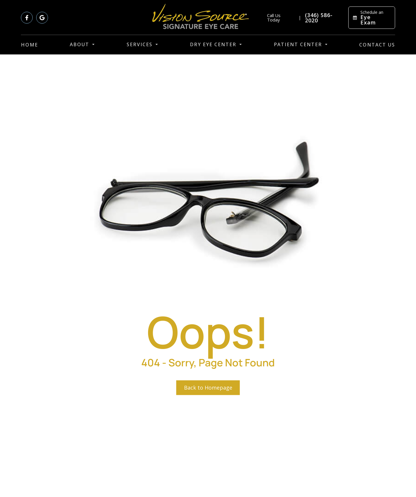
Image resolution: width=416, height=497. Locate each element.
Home (29, 44)
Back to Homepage (208, 387)
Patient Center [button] (300, 44)
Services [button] (142, 44)
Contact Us (377, 44)
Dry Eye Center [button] (216, 44)
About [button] (82, 44)
